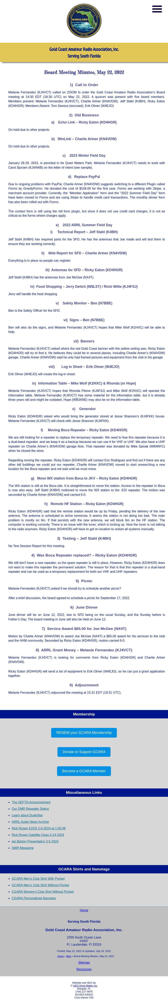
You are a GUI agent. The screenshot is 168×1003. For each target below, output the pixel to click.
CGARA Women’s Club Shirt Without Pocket (43, 891)
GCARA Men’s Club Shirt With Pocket (38, 878)
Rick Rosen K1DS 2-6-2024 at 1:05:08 (39, 828)
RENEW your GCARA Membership (84, 733)
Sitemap (84, 962)
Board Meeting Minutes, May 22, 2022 (84, 72)
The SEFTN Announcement (31, 802)
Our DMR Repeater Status (30, 808)
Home (84, 910)
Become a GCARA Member (84, 771)
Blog (68, 956)
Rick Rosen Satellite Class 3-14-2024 (38, 835)
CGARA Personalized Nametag (34, 898)
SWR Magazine (23, 848)
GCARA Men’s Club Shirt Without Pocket (40, 885)
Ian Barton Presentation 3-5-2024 (35, 841)
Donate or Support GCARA (84, 752)
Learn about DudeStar (27, 815)
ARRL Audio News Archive (30, 821)
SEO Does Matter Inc (85, 985)
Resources (84, 969)
